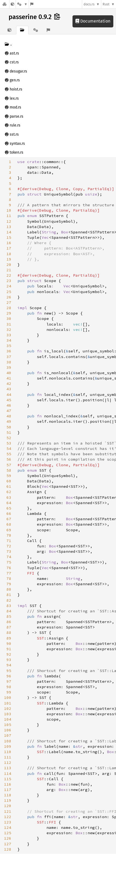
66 (8, 513)
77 (8, 573)
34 (8, 340)
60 (8, 481)
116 (7, 784)
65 (8, 508)
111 (7, 757)
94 (8, 665)
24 (8, 286)
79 (8, 583)
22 (8, 275)
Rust (106, 4)
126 (7, 838)
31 (8, 324)
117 (7, 789)
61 (8, 486)
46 (8, 405)
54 (8, 448)
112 (7, 762)
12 (8, 221)
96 (8, 676)
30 (8, 318)
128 (7, 849)
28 (8, 307)
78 (8, 578)
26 (8, 297)
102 (7, 708)
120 (7, 805)
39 (8, 367)
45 (8, 399)
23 (8, 280)
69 (8, 529)
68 (8, 524)
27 (8, 302)
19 (8, 259)
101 (7, 703)
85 (8, 616)
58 (8, 470)
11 (8, 215)
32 (8, 329)
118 (7, 795)
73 (8, 551)
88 (8, 632)
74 (8, 556)
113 (7, 767)
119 (7, 800)
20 (8, 264)
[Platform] (22, 4)
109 (7, 746)
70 (8, 535)
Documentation (92, 21)
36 (8, 351)
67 (8, 518)
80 (8, 589)
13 (8, 226)
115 (7, 778)
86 (8, 621)
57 (8, 464)
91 (8, 648)
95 (8, 670)
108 (7, 741)
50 (8, 427)
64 (8, 502)
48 (8, 416)
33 (8, 335)
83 (8, 605)
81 (8, 594)
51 (8, 432)
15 (8, 237)
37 (8, 356)
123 (7, 822)
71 (8, 540)
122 (7, 816)
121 (7, 811)
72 (8, 546)
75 (8, 562)
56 (8, 459)
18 (8, 253)
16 (8, 242)
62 (8, 491)
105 (7, 724)
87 (8, 627)
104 (7, 719)
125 (7, 832)
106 (7, 730)
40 (8, 372)
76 (8, 567)
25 (8, 291)
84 (8, 611)
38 (8, 362)
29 (8, 313)
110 (7, 751)
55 (8, 453)
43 (8, 388)
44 (8, 394)
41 (8, 378)
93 (8, 659)
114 (7, 773)
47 (8, 410)
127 (7, 843)
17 (8, 248)
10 (8, 210)
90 (8, 643)
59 (8, 475)
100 (7, 697)
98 (8, 686)
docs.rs (89, 4)
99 (8, 692)
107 (7, 735)
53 (8, 443)
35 (8, 345)
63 (8, 497)
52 (8, 437)
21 (8, 270)
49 (8, 421)
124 (7, 827)
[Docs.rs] (4, 4)
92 (8, 654)
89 (8, 638)
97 (8, 681)
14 (8, 232)
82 (8, 600)
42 (8, 383)
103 (7, 713)
